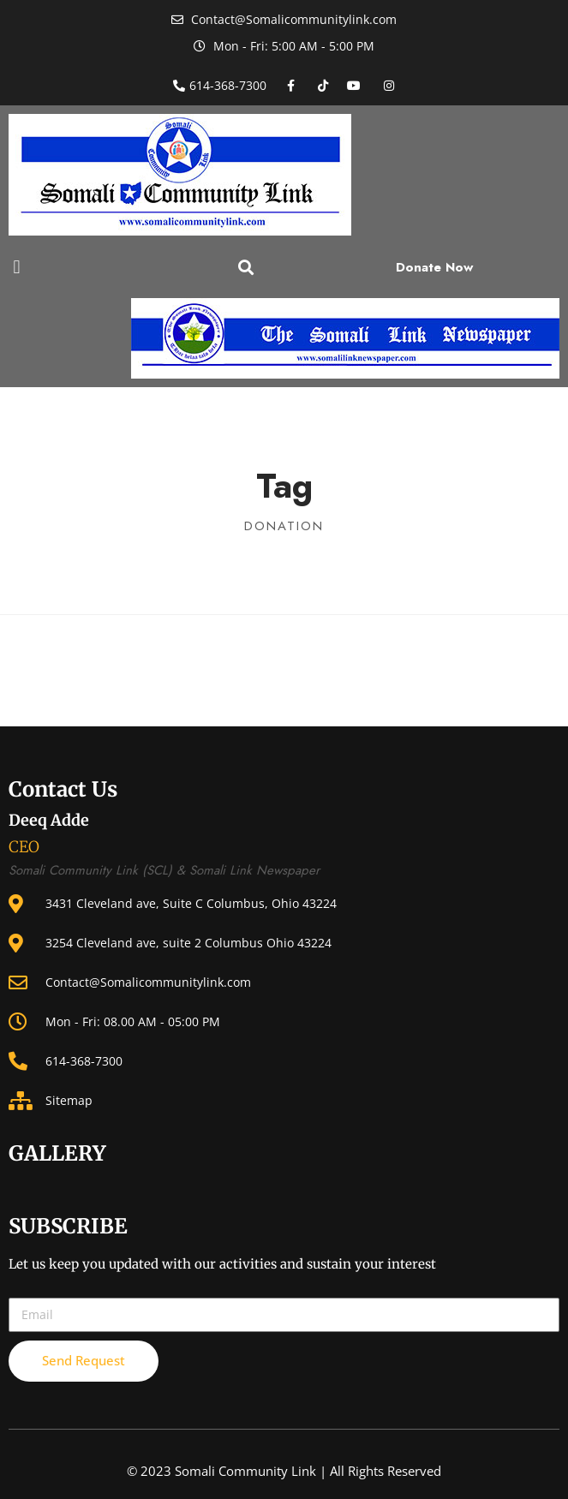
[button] (17, 267)
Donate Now (434, 267)
